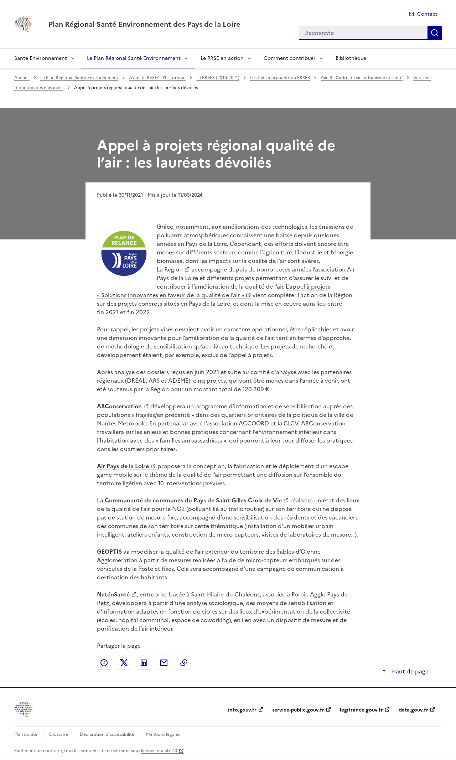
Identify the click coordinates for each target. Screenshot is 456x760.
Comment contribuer (290, 58)
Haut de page (409, 671)
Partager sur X (124, 663)
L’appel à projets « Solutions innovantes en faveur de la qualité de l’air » (213, 290)
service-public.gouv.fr (298, 710)
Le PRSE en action (222, 58)
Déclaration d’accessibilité (107, 734)
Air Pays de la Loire (123, 466)
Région (173, 269)
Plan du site (25, 734)
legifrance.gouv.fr (361, 710)
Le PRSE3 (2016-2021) (217, 77)
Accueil (22, 77)
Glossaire (58, 734)
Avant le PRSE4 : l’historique (157, 77)
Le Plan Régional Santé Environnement (134, 58)
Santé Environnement (40, 58)
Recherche (435, 33)
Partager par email (164, 663)
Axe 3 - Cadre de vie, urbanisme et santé (362, 77)
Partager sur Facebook (104, 663)
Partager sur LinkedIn (144, 663)
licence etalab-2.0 (159, 751)
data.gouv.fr (413, 710)
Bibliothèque (351, 58)
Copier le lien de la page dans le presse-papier (184, 663)
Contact (427, 14)
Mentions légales (163, 734)
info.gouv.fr (242, 710)
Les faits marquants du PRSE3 (280, 77)
